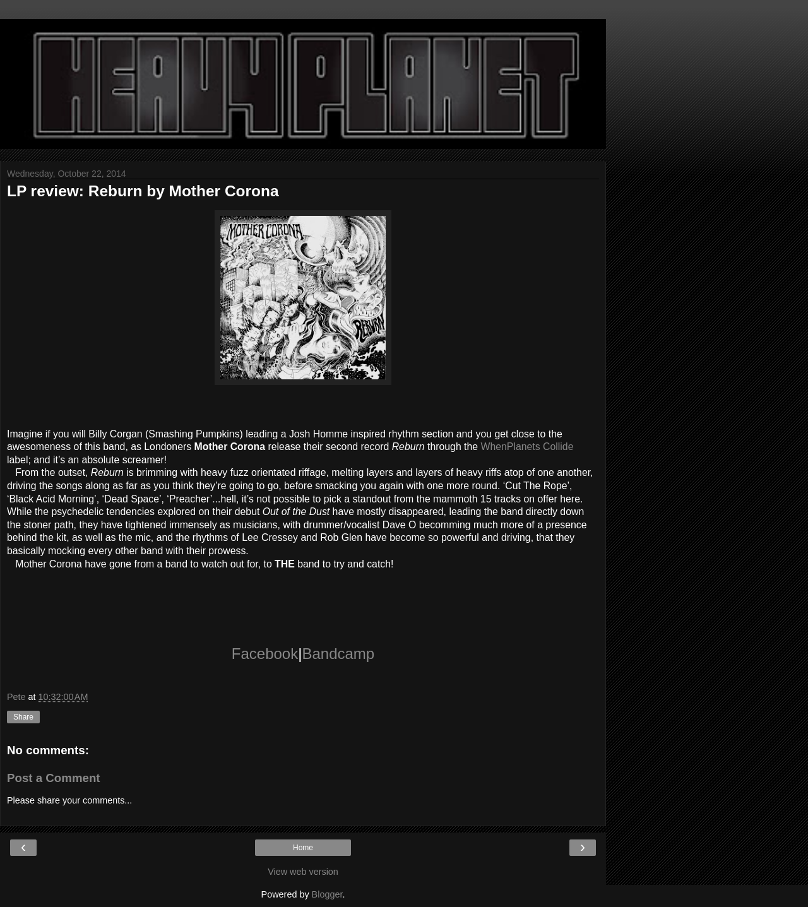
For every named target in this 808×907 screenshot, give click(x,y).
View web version (303, 872)
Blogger (327, 894)
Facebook (265, 653)
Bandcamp (338, 653)
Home (303, 847)
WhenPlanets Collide (527, 446)
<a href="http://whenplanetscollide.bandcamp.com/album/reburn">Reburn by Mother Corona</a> (303, 597)
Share (23, 717)
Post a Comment (53, 778)
